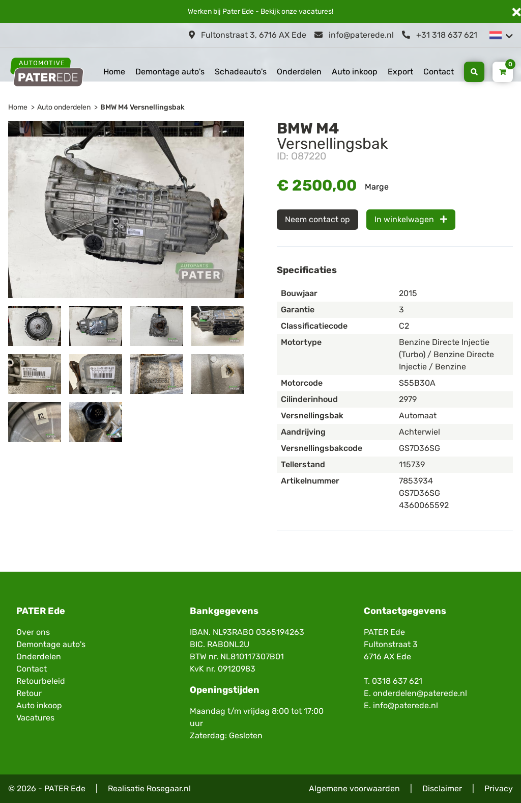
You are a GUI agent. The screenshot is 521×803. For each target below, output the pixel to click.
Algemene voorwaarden (354, 788)
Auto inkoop (355, 71)
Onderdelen (299, 71)
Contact (438, 71)
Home (114, 71)
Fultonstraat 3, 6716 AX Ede (247, 35)
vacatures (315, 11)
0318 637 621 (397, 681)
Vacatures (35, 717)
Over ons (33, 632)
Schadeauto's (241, 71)
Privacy (498, 788)
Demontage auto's (170, 71)
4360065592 (424, 505)
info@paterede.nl (354, 35)
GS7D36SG (419, 493)
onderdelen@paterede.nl (420, 693)
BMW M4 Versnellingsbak (142, 107)
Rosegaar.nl (169, 788)
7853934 (416, 481)
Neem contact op (317, 219)
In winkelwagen (410, 219)
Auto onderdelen (64, 107)
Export (400, 71)
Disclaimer (442, 788)
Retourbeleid (40, 681)
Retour (29, 693)
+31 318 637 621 (439, 35)
